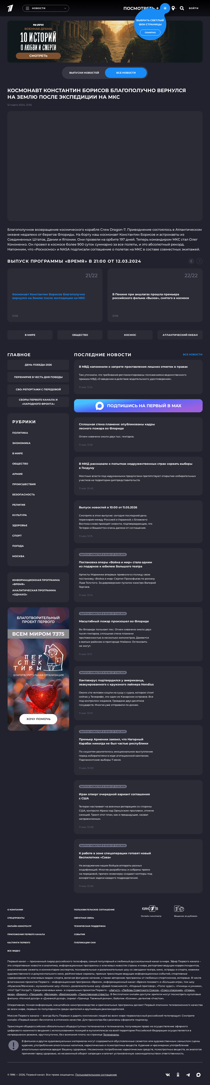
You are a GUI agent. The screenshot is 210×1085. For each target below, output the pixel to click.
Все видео (13, 950)
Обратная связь (84, 918)
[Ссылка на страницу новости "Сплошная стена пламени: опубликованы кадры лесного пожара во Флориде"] (138, 434)
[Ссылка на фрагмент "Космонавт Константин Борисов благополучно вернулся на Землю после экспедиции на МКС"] (55, 295)
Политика (20, 432)
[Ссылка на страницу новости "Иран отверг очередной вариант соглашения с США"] (138, 807)
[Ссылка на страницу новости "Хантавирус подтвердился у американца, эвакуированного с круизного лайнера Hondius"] (138, 693)
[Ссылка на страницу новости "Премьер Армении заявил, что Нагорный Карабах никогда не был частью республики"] (138, 750)
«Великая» (50, 994)
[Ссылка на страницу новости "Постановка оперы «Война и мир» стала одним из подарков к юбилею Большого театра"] (138, 575)
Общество (80, 334)
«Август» (114, 990)
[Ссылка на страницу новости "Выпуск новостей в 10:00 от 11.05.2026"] (138, 521)
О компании (15, 909)
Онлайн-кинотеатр (19, 926)
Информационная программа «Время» (36, 582)
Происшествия (24, 484)
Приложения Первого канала (26, 934)
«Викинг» (22, 994)
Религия (18, 504)
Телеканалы (111, 1034)
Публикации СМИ (85, 942)
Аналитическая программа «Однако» (34, 592)
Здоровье (19, 525)
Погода (18, 545)
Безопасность (23, 494)
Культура (19, 515)
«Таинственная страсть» (93, 994)
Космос (130, 334)
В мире (30, 334)
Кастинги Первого (18, 942)
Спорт (17, 535)
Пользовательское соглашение (94, 909)
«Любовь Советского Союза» (140, 990)
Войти (194, 8)
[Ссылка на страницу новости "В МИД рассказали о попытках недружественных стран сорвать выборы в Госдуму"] (138, 476)
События (79, 934)
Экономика (21, 443)
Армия (17, 473)
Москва (18, 556)
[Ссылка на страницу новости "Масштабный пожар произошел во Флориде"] (138, 634)
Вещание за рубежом (185, 911)
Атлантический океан (180, 334)
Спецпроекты (15, 918)
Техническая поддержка (90, 926)
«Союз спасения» (171, 990)
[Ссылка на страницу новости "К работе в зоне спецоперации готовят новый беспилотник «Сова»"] (138, 866)
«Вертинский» (68, 994)
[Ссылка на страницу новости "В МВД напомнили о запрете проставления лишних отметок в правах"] (138, 377)
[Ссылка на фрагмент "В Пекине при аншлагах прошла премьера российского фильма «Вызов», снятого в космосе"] (155, 295)
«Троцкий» (36, 994)
